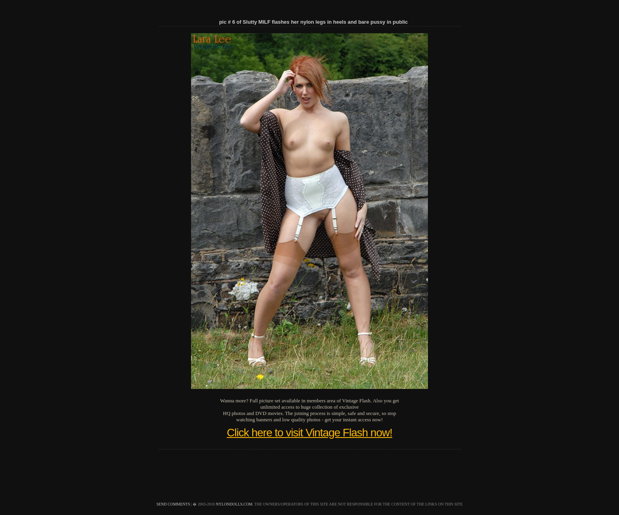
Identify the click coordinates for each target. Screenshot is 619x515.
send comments (173, 504)
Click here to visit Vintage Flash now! (309, 432)
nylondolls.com (234, 504)
